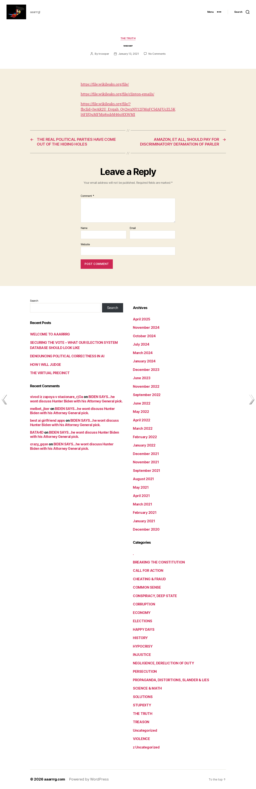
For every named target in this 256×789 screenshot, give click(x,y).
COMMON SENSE (147, 587)
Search (34, 300)
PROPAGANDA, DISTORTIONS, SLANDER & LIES (171, 680)
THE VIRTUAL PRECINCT (50, 373)
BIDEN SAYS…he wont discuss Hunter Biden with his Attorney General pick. (76, 399)
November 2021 (146, 462)
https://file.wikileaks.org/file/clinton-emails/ (117, 94)
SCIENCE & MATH (147, 688)
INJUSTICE (142, 655)
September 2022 (146, 395)
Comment (87, 196)
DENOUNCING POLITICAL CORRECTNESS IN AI (67, 356)
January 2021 (144, 521)
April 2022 (141, 420)
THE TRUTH (128, 38)
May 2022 (141, 412)
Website (85, 244)
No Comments (157, 53)
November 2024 (146, 327)
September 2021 (146, 471)
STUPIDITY (142, 705)
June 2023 (141, 378)
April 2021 (141, 496)
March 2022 (142, 428)
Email (133, 228)
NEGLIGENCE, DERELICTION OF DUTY (163, 663)
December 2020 (146, 529)
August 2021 (143, 479)
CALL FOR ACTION (148, 571)
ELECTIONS (142, 621)
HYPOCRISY (143, 646)
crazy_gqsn (39, 444)
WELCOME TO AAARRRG (50, 334)
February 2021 (145, 513)
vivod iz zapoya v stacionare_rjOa (56, 397)
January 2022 (144, 445)
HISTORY (140, 638)
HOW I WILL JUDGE (45, 365)
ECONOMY (142, 613)
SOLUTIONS (143, 697)
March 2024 (142, 353)
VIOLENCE (141, 739)
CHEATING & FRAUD (149, 579)
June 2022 (141, 403)
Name (84, 228)
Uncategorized (145, 730)
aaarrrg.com (54, 779)
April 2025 (141, 319)
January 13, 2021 (128, 53)
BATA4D (37, 432)
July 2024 (141, 344)
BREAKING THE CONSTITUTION (159, 562)
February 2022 (145, 437)
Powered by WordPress (89, 779)
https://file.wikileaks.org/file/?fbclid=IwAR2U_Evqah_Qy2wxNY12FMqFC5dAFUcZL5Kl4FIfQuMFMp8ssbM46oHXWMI (128, 109)
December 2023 (146, 370)
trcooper (103, 53)
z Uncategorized (146, 747)
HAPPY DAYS (143, 629)
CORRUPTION (144, 604)
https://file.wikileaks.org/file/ (105, 84)
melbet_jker (39, 409)
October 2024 (144, 336)
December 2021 (146, 454)
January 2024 (144, 361)
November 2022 (146, 386)
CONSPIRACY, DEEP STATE (155, 596)
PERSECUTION (145, 671)
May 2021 (141, 487)
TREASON (141, 722)
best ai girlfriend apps (47, 420)
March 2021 (142, 504)
